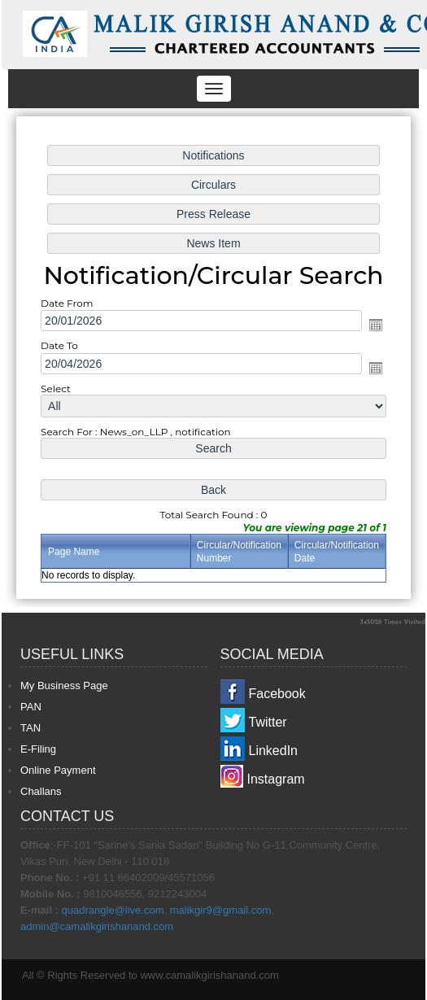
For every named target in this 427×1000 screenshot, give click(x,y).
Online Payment (58, 770)
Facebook (277, 694)
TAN (30, 728)
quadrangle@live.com (113, 910)
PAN (30, 707)
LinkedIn (273, 751)
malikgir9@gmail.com (220, 910)
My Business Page (64, 685)
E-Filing (38, 749)
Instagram (276, 779)
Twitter (268, 722)
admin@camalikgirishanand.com (96, 926)
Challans (41, 791)
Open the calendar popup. (373, 325)
